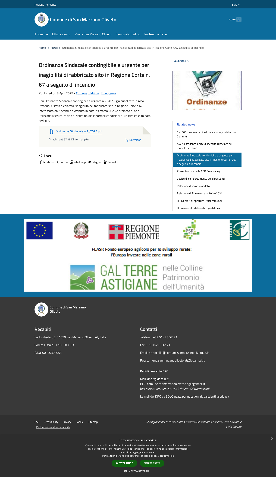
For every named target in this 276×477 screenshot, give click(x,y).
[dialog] (138, 456)
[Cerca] (237, 19)
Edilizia (94, 93)
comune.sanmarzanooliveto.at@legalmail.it (176, 383)
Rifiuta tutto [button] (152, 463)
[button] (138, 471)
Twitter (61, 162)
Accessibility (51, 422)
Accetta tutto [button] (124, 463)
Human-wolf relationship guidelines (198, 208)
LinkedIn (111, 162)
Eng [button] (236, 5)
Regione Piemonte (45, 4)
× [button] (272, 438)
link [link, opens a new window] (172, 455)
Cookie (80, 422)
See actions (182, 61)
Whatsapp (78, 162)
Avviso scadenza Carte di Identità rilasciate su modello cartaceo (204, 146)
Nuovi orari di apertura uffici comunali (199, 201)
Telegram (94, 162)
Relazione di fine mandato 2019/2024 (199, 193)
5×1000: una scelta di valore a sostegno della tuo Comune (206, 134)
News (54, 48)
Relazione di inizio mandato (193, 186)
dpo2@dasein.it (157, 378)
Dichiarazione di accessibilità (53, 427)
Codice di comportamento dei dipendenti (201, 178)
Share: (45, 155)
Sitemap (93, 422)
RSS (36, 422)
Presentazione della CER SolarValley (198, 171)
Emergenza (108, 93)
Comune (81, 93)
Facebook (46, 162)
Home (42, 48)
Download (132, 140)
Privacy (67, 422)
